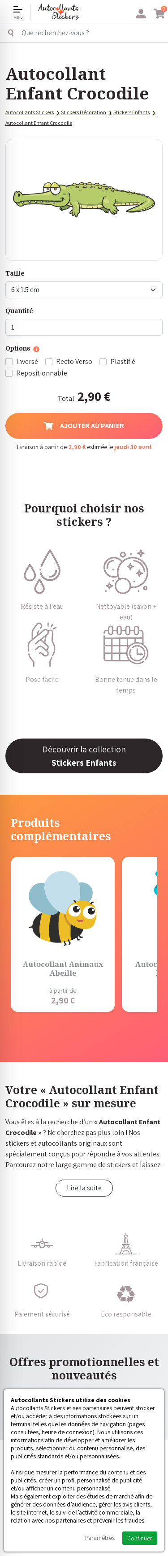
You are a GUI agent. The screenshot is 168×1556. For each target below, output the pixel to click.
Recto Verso (74, 361)
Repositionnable (41, 373)
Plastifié (122, 361)
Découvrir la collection (84, 755)
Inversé (27, 361)
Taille (15, 273)
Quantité (19, 310)
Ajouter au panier (84, 425)
